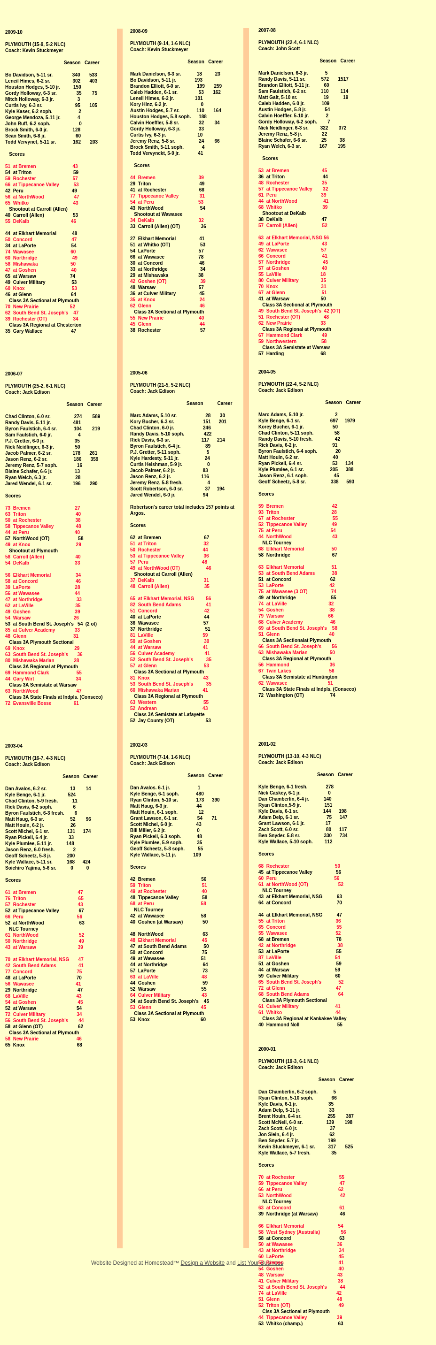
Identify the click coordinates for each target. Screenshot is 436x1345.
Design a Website (202, 1263)
